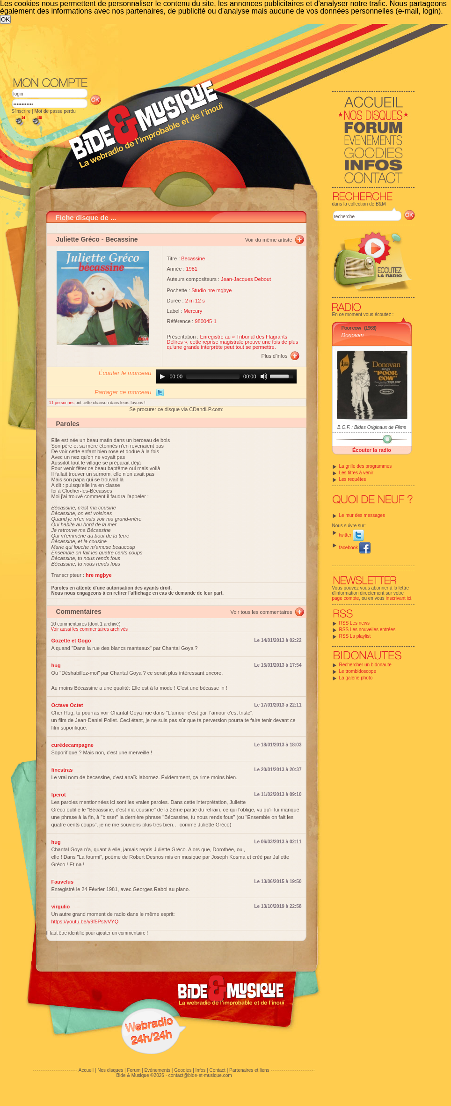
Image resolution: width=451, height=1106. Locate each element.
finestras (62, 770)
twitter (351, 535)
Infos (201, 1070)
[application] (226, 376)
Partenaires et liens (249, 1070)
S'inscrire (21, 111)
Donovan (353, 335)
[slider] (213, 376)
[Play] (162, 376)
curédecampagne (72, 745)
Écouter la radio (371, 450)
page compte (345, 598)
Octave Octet (67, 705)
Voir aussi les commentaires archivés (89, 629)
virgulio (60, 906)
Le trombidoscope (358, 671)
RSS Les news (354, 623)
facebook (355, 547)
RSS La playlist (355, 636)
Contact (217, 1070)
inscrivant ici (398, 598)
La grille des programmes (365, 466)
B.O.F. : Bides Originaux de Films (371, 427)
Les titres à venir (356, 472)
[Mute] (264, 376)
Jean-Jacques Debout (246, 279)
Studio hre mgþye (211, 290)
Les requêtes (352, 479)
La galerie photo (356, 677)
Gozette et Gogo (71, 640)
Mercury (193, 311)
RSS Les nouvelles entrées (367, 629)
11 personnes (62, 402)
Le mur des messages (362, 515)
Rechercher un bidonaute (365, 664)
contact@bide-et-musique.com (200, 1075)
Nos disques (110, 1070)
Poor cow (351, 328)
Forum (133, 1070)
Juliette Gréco (78, 239)
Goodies (182, 1070)
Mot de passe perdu (54, 111)
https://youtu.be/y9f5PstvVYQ (85, 921)
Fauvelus (62, 882)
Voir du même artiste (268, 240)
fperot (58, 794)
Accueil (86, 1070)
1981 (191, 269)
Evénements (157, 1070)
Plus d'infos (275, 356)
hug (56, 665)
